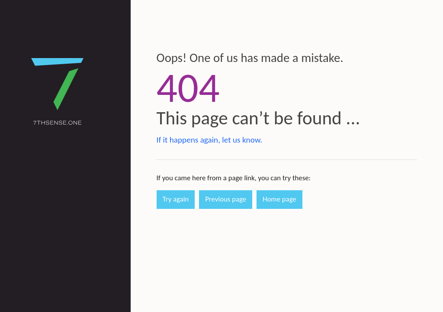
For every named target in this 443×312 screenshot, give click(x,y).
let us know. (242, 140)
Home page (279, 199)
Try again (176, 199)
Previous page (225, 199)
